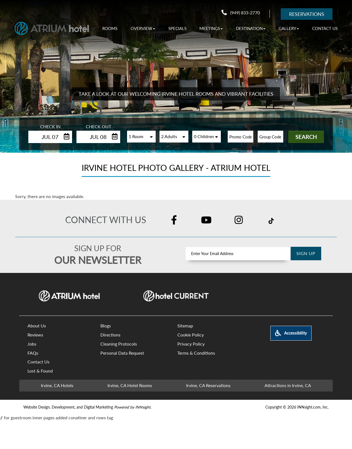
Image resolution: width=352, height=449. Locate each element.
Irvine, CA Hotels (57, 385)
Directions (110, 334)
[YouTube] (206, 220)
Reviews (35, 334)
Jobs (32, 343)
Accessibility (291, 332)
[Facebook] (174, 220)
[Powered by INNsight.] (132, 407)
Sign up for (97, 248)
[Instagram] (239, 220)
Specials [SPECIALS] (177, 28)
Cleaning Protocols (118, 343)
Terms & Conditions (196, 352)
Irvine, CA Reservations (208, 385)
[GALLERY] (289, 28)
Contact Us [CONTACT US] (325, 28)
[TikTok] (271, 220)
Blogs (105, 325)
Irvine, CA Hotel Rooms (130, 385)
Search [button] (306, 136)
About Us (37, 325)
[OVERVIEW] (143, 28)
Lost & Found (40, 370)
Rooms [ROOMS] (109, 28)
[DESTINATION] (250, 28)
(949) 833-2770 (240, 12)
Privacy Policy (191, 343)
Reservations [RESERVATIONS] (306, 14)
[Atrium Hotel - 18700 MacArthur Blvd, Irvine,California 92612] (51, 28)
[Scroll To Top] (335, 410)
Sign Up (305, 253)
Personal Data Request (122, 352)
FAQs (33, 352)
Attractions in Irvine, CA (288, 385)
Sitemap (185, 325)
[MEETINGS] (211, 28)
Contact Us (39, 361)
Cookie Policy (190, 334)
